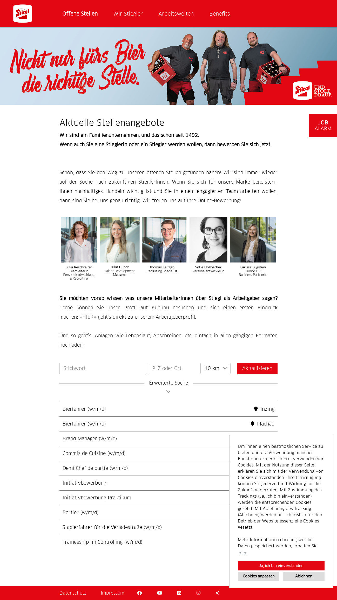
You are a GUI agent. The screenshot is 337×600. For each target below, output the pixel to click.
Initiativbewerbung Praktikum (97, 498)
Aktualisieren (257, 368)
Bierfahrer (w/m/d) (84, 409)
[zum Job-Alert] (323, 125)
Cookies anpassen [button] (259, 576)
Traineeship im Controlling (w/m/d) (103, 542)
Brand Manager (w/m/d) (90, 439)
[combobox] (215, 368)
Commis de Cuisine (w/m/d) (94, 453)
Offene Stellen (80, 13)
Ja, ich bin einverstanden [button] (281, 565)
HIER (87, 317)
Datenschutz (72, 593)
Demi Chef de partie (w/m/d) (95, 468)
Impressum (112, 593)
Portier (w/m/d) (81, 512)
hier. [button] (243, 553)
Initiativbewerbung (84, 483)
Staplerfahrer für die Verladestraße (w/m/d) (112, 527)
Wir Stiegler (128, 13)
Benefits (219, 13)
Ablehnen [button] (303, 576)
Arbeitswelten (176, 13)
